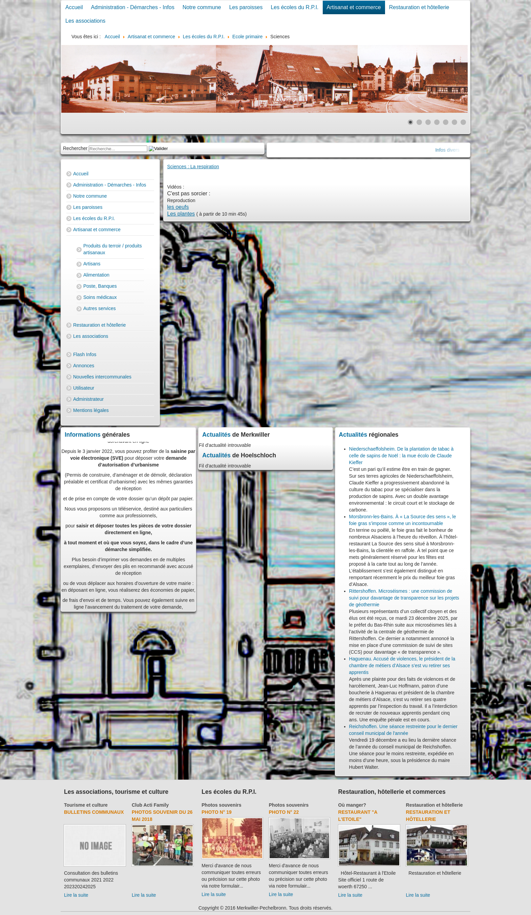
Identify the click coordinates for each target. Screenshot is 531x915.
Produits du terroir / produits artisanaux (112, 249)
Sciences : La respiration (193, 166)
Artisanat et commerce (354, 7)
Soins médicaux (100, 297)
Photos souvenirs (221, 805)
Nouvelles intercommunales (102, 376)
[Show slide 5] (445, 122)
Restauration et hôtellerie (419, 7)
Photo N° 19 (216, 812)
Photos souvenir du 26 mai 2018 (162, 815)
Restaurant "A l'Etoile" (358, 815)
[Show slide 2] (419, 122)
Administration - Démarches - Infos (132, 7)
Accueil (74, 7)
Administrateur (88, 399)
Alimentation (96, 275)
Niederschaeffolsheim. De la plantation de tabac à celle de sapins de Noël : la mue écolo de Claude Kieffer (401, 455)
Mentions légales (91, 410)
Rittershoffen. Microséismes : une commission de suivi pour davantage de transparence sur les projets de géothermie (404, 597)
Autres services (99, 308)
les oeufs (178, 207)
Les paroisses (246, 7)
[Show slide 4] (437, 122)
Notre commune (202, 7)
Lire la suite (76, 895)
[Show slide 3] (428, 122)
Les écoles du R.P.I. (294, 7)
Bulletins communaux (94, 812)
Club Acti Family (150, 805)
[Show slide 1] (410, 122)
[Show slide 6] (454, 122)
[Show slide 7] (463, 122)
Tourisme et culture (86, 805)
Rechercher (75, 148)
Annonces (83, 365)
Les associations (85, 21)
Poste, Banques (100, 286)
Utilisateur (83, 388)
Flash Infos (84, 354)
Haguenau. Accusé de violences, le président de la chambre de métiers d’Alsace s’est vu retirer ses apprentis (402, 665)
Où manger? (352, 805)
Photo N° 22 (284, 812)
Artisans (92, 263)
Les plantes (181, 214)
